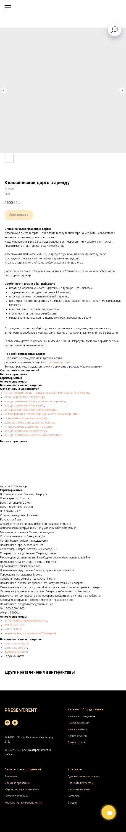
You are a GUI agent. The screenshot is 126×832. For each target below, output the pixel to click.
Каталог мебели (77, 729)
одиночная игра (14, 625)
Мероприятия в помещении (22, 789)
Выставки (11, 776)
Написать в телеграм (81, 783)
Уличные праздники (17, 783)
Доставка (73, 796)
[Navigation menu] (8, 7)
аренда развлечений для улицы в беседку (30, 409)
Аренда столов (77, 742)
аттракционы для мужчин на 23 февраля (30, 633)
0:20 (14, 486)
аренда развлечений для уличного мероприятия (35, 401)
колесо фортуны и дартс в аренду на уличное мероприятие (41, 414)
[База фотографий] (7, 722)
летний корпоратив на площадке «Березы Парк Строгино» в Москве (47, 392)
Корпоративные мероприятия (23, 802)
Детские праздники (17, 796)
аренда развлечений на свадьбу (24, 405)
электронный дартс (17, 643)
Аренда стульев (77, 736)
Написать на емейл (79, 789)
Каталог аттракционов (81, 716)
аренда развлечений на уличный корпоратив (33, 435)
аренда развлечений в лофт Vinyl (25, 431)
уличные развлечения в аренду (24, 397)
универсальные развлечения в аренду (28, 426)
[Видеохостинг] (15, 722)
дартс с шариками (16, 647)
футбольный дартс (16, 652)
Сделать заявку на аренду (84, 776)
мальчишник (13, 629)
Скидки (72, 802)
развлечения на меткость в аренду (26, 418)
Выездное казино (78, 723)
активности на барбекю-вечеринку (26, 620)
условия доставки (60, 362)
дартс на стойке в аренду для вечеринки (29, 422)
